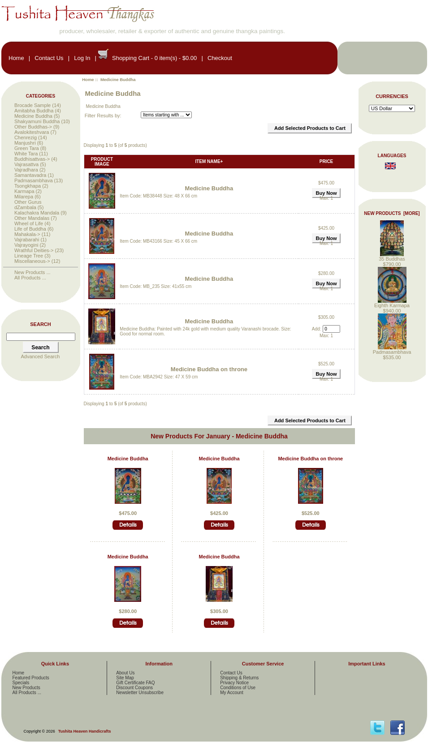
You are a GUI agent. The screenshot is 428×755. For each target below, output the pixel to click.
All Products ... (30, 277)
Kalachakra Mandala (36, 212)
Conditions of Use (237, 687)
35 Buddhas (392, 257)
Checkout (220, 58)
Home (16, 58)
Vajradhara (26, 169)
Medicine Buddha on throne (209, 369)
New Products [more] (391, 213)
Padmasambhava (33, 180)
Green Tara (26, 148)
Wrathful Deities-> (34, 250)
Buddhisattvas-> (32, 159)
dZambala (25, 207)
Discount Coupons (134, 687)
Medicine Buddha (209, 188)
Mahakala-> (27, 234)
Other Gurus (28, 202)
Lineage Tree (28, 255)
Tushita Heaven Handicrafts (84, 731)
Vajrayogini (26, 245)
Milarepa (23, 196)
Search (40, 324)
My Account (231, 692)
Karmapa (24, 191)
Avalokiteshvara (31, 132)
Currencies (392, 96)
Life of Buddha (30, 229)
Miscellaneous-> (32, 261)
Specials (21, 682)
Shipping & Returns (239, 677)
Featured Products (31, 677)
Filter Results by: (103, 115)
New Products (26, 687)
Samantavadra (30, 175)
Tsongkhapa (27, 186)
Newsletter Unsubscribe (140, 692)
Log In (82, 58)
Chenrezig (25, 137)
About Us (125, 672)
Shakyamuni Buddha (37, 121)
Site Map (125, 677)
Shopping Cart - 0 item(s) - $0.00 (154, 58)
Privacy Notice (234, 682)
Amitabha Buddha (33, 110)
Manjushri (25, 143)
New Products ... (32, 272)
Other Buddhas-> (33, 126)
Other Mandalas (31, 218)
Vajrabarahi (26, 239)
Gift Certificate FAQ (135, 682)
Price (326, 161)
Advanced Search (40, 356)
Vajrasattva (26, 164)
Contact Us (49, 58)
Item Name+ (209, 161)
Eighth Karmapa (392, 303)
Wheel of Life (28, 223)
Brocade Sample (32, 105)
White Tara (26, 153)
